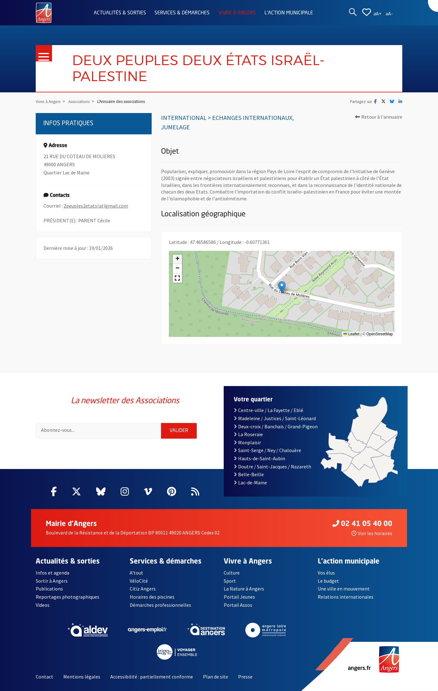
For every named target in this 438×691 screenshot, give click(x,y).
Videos (43, 605)
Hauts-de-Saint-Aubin (259, 458)
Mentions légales (81, 676)
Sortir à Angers (52, 581)
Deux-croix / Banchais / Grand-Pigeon (276, 426)
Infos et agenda (52, 573)
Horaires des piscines (152, 597)
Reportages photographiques (67, 597)
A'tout (136, 573)
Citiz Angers (143, 588)
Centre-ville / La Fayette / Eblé (268, 410)
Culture (232, 573)
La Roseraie (248, 434)
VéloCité (139, 581)
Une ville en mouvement (344, 588)
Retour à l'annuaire (378, 117)
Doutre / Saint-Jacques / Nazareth (272, 466)
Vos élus (326, 573)
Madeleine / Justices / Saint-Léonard (274, 418)
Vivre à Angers (237, 13)
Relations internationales (345, 597)
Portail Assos (238, 605)
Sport (230, 581)
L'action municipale (288, 13)
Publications (49, 588)
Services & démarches (182, 13)
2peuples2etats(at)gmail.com (96, 206)
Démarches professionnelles (160, 605)
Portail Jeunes (239, 597)
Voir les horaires (372, 533)
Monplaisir (247, 442)
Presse (245, 676)
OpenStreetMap (379, 334)
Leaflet (351, 334)
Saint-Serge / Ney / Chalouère (267, 450)
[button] (282, 287)
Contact (44, 676)
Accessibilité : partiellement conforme (151, 676)
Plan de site (215, 676)
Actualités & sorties (120, 13)
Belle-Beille (249, 474)
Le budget (328, 581)
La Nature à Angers (244, 588)
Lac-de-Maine (250, 482)
